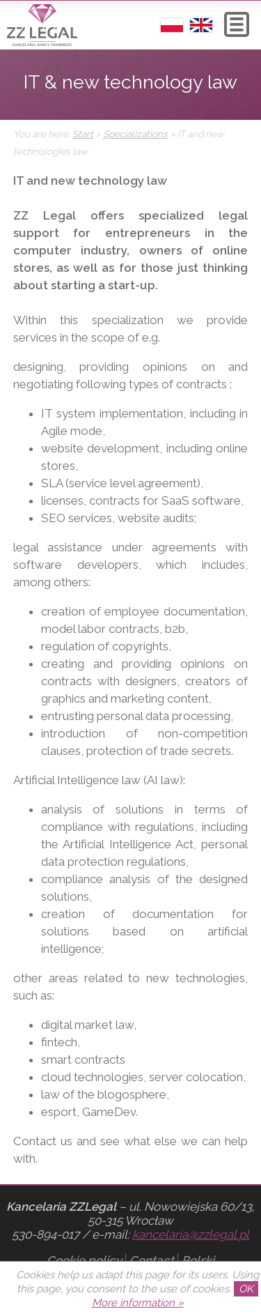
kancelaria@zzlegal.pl (190, 1234)
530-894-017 (45, 1234)
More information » (138, 1302)
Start (82, 133)
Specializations (135, 133)
